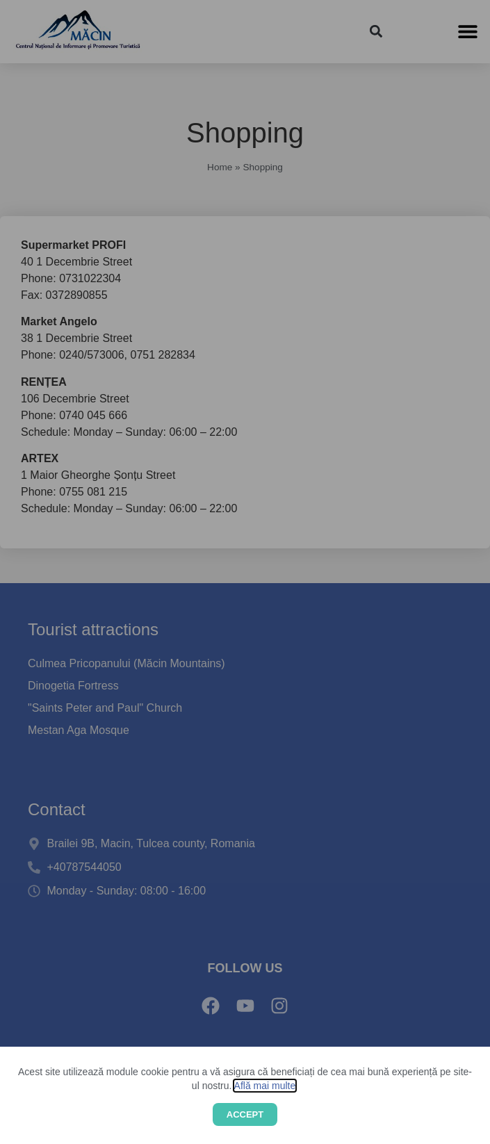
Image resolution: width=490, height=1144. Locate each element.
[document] (245, 572)
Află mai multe (265, 1085)
